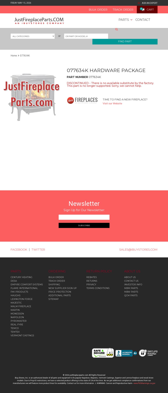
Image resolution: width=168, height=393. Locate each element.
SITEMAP (53, 299)
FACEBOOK (19, 249)
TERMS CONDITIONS (98, 288)
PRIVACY (91, 284)
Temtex (15, 332)
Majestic (16, 302)
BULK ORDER (96, 9)
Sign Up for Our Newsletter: (84, 210)
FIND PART (125, 41)
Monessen (17, 313)
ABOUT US (130, 277)
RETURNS (91, 281)
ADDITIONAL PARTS (59, 295)
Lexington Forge (22, 299)
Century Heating (21, 277)
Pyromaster (19, 321)
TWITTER (39, 249)
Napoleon (17, 317)
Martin (15, 310)
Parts (123, 20)
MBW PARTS (131, 291)
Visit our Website (113, 103)
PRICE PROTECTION (59, 291)
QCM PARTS (131, 295)
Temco (15, 328)
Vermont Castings (22, 335)
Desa (14, 281)
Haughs (15, 295)
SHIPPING (54, 284)
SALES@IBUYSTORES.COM (136, 249)
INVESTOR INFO (133, 284)
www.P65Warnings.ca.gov (144, 383)
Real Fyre (17, 324)
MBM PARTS (131, 288)
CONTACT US (131, 281)
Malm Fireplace (21, 306)
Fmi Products (19, 291)
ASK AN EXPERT (150, 3)
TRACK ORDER (121, 9)
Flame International (24, 288)
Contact (142, 20)
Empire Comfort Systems (27, 284)
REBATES (91, 277)
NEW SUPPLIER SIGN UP (62, 288)
